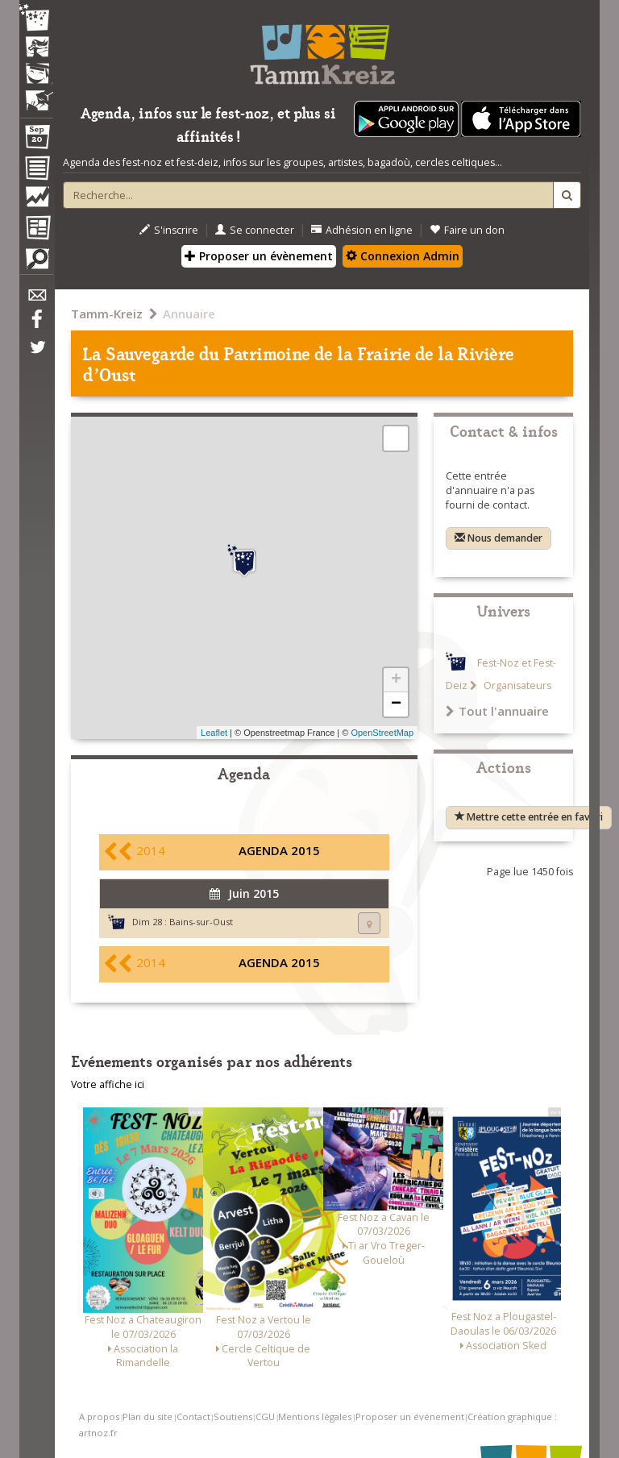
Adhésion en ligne (362, 230)
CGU (265, 1416)
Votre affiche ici (107, 1084)
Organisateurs (516, 685)
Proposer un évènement (259, 256)
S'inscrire (168, 230)
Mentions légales (314, 1416)
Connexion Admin (402, 256)
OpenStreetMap (382, 732)
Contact (193, 1416)
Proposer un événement (409, 1416)
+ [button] (396, 680)
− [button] (396, 704)
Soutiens (233, 1416)
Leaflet (214, 732)
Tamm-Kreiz (107, 313)
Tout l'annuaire (497, 711)
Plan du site (147, 1416)
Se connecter (254, 230)
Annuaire (189, 313)
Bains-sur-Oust (201, 922)
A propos (99, 1416)
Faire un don (467, 230)
